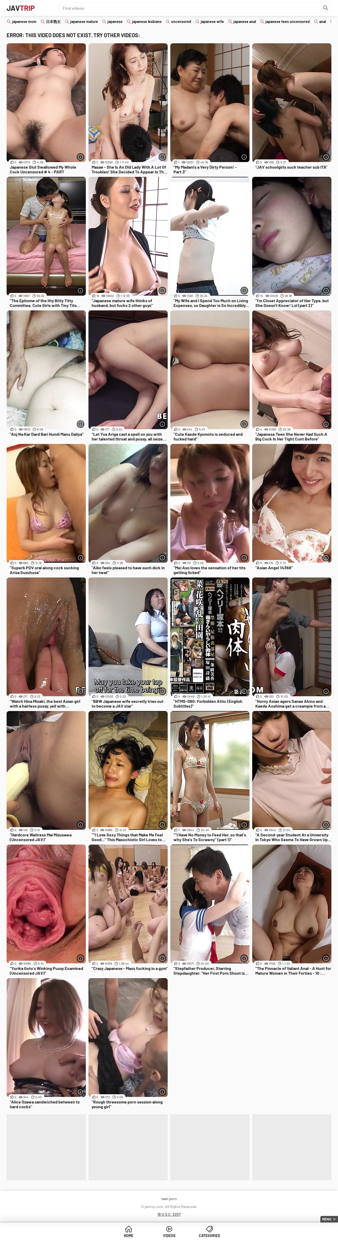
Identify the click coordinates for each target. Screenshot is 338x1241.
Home (128, 1235)
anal (322, 21)
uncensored (181, 21)
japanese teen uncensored (287, 21)
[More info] (80, 157)
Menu (326, 1219)
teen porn (169, 1198)
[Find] (326, 8)
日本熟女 (53, 21)
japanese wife (212, 21)
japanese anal (244, 21)
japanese (115, 21)
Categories (209, 1235)
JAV (21, 7)
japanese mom (24, 21)
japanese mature (84, 21)
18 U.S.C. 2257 (169, 1214)
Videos (169, 1235)
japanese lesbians (147, 21)
